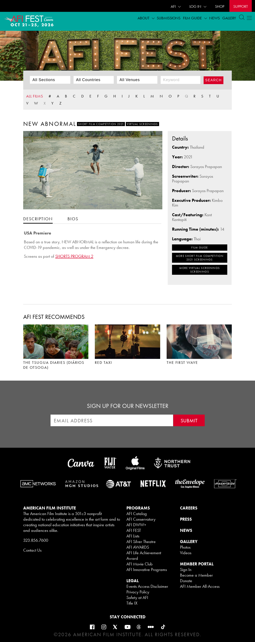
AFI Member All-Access (200, 586)
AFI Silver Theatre (141, 541)
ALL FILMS (34, 96)
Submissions (168, 17)
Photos (185, 547)
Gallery (229, 17)
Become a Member (196, 575)
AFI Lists (132, 536)
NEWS (186, 530)
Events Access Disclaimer (147, 586)
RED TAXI (103, 362)
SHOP (219, 6)
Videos (185, 553)
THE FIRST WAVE (182, 362)
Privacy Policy (137, 592)
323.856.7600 (35, 540)
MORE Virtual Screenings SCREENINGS (199, 269)
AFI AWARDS (137, 547)
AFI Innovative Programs (146, 569)
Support (240, 6)
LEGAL (132, 580)
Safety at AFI (137, 597)
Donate (186, 580)
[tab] (38, 219)
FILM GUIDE (199, 247)
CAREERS (188, 508)
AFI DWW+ (136, 525)
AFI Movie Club (139, 564)
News (214, 17)
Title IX (131, 603)
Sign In (185, 569)
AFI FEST (133, 530)
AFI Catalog (136, 513)
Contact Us (32, 550)
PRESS (186, 519)
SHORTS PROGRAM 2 (74, 256)
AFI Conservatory (140, 519)
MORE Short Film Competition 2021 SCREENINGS (199, 257)
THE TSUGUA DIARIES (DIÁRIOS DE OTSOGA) (53, 365)
